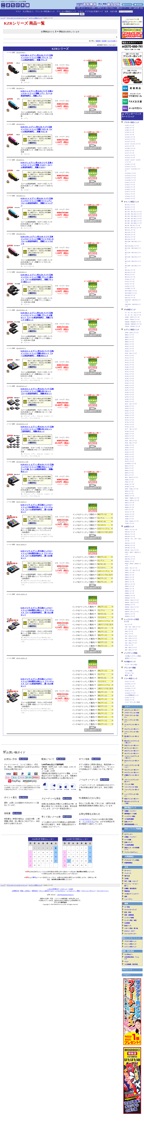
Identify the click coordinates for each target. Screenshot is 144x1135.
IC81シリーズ (129, 436)
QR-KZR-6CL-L (21, 348)
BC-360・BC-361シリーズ (133, 218)
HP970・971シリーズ (132, 611)
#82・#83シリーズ (131, 650)
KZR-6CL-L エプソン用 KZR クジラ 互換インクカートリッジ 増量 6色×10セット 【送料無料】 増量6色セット (37, 429)
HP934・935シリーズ (132, 602)
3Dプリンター (128, 834)
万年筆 (126, 878)
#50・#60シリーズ (131, 643)
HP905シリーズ (130, 595)
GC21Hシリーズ (130, 684)
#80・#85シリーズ (131, 647)
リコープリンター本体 (131, 787)
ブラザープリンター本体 (131, 713)
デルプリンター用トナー (131, 729)
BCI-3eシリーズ (130, 270)
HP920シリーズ (130, 598)
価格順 (98, 41)
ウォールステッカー (130, 933)
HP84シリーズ (129, 588)
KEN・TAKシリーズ (131, 489)
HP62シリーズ (129, 575)
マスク (18, 11)
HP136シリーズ (130, 545)
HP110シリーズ (130, 532)
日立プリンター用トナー (131, 745)
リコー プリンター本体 (132, 702)
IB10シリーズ (129, 344)
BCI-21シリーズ (130, 237)
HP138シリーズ (130, 548)
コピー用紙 (128, 670)
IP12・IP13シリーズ (131, 477)
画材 (125, 896)
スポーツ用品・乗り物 (131, 928)
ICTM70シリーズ (130, 463)
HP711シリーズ (130, 584)
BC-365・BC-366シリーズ (133, 221)
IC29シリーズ (129, 369)
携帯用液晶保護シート (131, 824)
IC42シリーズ (129, 383)
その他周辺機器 (129, 819)
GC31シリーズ (129, 686)
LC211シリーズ (130, 155)
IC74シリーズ (129, 422)
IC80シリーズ (129, 434)
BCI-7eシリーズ (130, 277)
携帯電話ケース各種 (130, 813)
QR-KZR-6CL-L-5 (21, 386)
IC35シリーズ (129, 381)
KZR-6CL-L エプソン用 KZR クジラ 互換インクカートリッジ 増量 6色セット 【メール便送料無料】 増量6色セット (37, 353)
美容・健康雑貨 (129, 915)
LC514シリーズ (130, 196)
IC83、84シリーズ (131, 440)
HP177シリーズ (130, 557)
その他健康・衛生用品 (131, 964)
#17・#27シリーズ (131, 629)
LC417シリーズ (130, 191)
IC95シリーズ (129, 456)
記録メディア (128, 822)
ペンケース (127, 873)
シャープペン (128, 899)
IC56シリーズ (129, 399)
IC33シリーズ (129, 376)
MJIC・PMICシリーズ (132, 498)
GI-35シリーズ (129, 284)
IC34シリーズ (129, 378)
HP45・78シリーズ (131, 568)
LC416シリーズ (130, 189)
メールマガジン (85, 819)
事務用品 (127, 891)
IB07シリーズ (129, 339)
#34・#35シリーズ (131, 638)
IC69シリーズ (129, 415)
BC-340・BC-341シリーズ (133, 214)
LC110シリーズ (130, 137)
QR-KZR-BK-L (20, 52)
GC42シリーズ (129, 697)
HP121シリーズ (130, 534)
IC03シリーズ (129, 348)
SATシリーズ (129, 509)
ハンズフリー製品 (129, 816)
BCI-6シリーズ (129, 274)
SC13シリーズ (129, 512)
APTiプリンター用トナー (131, 710)
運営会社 (35, 891)
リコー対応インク (130, 678)
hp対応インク (129, 526)
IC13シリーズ (129, 358)
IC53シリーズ (129, 394)
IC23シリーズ (129, 365)
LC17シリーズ (129, 153)
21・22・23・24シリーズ (133, 312)
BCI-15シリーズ (130, 230)
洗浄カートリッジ (131, 658)
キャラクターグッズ (130, 909)
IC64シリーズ (129, 406)
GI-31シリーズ (129, 281)
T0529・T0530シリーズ (132, 326)
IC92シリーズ (129, 452)
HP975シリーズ (130, 614)
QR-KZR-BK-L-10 (21, 310)
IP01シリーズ (129, 466)
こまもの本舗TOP (53, 889)
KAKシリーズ (129, 484)
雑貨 (126, 903)
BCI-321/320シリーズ (132, 246)
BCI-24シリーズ (130, 239)
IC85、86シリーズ (131, 443)
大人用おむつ (28, 11)
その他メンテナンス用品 (133, 656)
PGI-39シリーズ (130, 295)
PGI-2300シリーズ (131, 293)
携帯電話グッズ (130, 808)
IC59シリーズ (129, 401)
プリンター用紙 (130, 668)
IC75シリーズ (129, 424)
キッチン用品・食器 (130, 920)
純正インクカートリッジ (131, 938)
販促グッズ (127, 925)
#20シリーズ (129, 631)
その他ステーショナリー (131, 894)
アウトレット (127, 970)
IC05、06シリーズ (131, 353)
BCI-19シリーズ (130, 234)
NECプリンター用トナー (131, 770)
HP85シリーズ (129, 591)
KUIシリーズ (129, 493)
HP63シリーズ (129, 577)
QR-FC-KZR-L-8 (21, 544)
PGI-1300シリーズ (131, 291)
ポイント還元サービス (46, 891)
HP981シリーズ (130, 616)
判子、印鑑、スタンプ (131, 881)
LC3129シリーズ (130, 173)
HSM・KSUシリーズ (131, 332)
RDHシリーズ (129, 507)
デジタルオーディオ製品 (131, 860)
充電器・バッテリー (130, 811)
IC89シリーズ (129, 445)
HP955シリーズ (130, 609)
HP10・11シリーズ (131, 529)
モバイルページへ (103, 891)
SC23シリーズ (129, 514)
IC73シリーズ (129, 420)
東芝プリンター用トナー (131, 799)
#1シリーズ (128, 624)
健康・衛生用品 (128, 951)
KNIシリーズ (129, 491)
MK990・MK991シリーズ (133, 324)
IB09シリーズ (129, 342)
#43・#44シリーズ (131, 640)
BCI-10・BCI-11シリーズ (133, 227)
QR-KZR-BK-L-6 (21, 272)
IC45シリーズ (129, 385)
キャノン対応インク (131, 202)
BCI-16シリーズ (130, 232)
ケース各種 (127, 839)
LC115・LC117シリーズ (132, 144)
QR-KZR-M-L (20, 124)
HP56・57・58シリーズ (132, 570)
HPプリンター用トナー (131, 748)
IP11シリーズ (129, 475)
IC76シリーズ (129, 427)
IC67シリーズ (129, 413)
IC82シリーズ (129, 438)
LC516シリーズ (130, 198)
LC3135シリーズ (130, 178)
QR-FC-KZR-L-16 (21, 658)
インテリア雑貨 (129, 917)
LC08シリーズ (129, 128)
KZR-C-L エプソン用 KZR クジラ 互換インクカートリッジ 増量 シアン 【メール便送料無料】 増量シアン (37, 93)
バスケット (63, 889)
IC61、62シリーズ (131, 404)
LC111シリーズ (130, 139)
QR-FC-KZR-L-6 (21, 502)
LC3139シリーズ (130, 180)
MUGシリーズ (129, 502)
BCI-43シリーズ (130, 272)
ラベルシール (129, 673)
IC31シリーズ (129, 371)
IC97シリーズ (129, 461)
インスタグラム (88, 822)
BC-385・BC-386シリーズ (133, 223)
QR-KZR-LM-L (21, 234)
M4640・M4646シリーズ (133, 322)
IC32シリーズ (129, 374)
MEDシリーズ (129, 496)
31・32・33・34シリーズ (133, 315)
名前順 (104, 41)
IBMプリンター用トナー (131, 751)
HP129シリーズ (130, 536)
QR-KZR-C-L (20, 88)
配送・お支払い (25, 891)
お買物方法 (15, 891)
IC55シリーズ (129, 397)
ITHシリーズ (129, 482)
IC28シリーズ (129, 367)
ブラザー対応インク (131, 122)
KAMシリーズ (129, 486)
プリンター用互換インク (45, 11)
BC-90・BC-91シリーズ (132, 225)
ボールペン (127, 870)
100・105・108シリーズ (132, 627)
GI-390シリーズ (130, 288)
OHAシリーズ (129, 505)
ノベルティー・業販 (73, 891)
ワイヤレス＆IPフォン (131, 852)
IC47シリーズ (129, 390)
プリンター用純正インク (66, 11)
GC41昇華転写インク (132, 695)
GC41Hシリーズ (130, 693)
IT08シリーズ (129, 480)
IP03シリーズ (129, 468)
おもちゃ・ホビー (129, 931)
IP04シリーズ (129, 470)
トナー (80, 11)
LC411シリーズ (130, 182)
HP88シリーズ (129, 593)
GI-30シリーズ (129, 279)
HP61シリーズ (129, 572)
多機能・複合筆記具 (130, 888)
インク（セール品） (131, 664)
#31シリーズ (129, 634)
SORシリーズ (129, 516)
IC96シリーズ (129, 459)
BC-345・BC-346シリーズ (133, 216)
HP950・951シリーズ (132, 607)
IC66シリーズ (129, 411)
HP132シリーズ (130, 543)
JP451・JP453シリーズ (132, 319)
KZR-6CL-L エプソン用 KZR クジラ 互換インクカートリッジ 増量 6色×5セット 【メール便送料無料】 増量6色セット (37, 391)
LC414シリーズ (130, 187)
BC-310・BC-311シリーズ (133, 211)
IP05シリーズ (129, 473)
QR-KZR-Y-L (20, 160)
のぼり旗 (113, 11)
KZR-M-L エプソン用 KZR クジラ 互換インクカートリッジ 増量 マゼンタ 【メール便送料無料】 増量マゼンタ (36, 129)
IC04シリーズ (129, 351)
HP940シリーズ (130, 605)
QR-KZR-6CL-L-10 (22, 424)
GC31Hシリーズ (130, 688)
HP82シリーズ (129, 586)
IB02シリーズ (129, 335)
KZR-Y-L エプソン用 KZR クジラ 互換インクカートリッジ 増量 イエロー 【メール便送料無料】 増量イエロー (37, 165)
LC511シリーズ (130, 194)
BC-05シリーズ (130, 207)
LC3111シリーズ (130, 166)
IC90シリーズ (129, 447)
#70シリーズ (129, 645)
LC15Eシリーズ (130, 148)
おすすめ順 (111, 41)
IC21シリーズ (129, 360)
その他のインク (130, 661)
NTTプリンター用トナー (131, 772)
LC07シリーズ (129, 125)
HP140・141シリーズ (132, 550)
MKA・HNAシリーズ (132, 500)
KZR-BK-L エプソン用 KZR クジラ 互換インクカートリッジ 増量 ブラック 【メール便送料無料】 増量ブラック (37, 57)
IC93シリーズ (129, 454)
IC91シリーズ (129, 450)
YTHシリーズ (129, 523)
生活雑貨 (127, 923)
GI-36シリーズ (129, 286)
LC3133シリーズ (130, 175)
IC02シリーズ (129, 346)
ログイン (125, 22)
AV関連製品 (129, 856)
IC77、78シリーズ (131, 429)
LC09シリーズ (129, 130)
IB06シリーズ (129, 337)
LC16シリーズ (129, 150)
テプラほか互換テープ (94, 11)
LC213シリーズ (130, 157)
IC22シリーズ (129, 362)
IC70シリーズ (129, 417)
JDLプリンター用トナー (131, 753)
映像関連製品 (128, 863)
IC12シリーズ (129, 355)
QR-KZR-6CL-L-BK (22, 462)
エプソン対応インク (131, 330)
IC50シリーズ (129, 392)
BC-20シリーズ (130, 209)
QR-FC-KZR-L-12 (21, 594)
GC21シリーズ (129, 681)
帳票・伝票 (128, 675)
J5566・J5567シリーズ (132, 317)
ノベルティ (126, 975)
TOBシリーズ (129, 519)
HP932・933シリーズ (132, 600)
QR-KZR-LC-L (20, 196)
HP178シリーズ (130, 559)
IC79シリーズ (129, 431)
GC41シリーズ (129, 691)
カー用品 (127, 907)
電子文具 (127, 876)
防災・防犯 (127, 912)
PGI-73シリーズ (130, 297)
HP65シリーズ (129, 579)
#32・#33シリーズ (131, 636)
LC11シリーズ (129, 134)
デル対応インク (130, 309)
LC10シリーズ (129, 132)
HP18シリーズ (129, 561)
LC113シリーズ (130, 141)
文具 (106, 11)
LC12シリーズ (129, 146)
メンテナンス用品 (130, 653)
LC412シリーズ (130, 185)
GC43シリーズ (129, 700)
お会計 (71, 889)
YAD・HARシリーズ (131, 521)
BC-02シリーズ (130, 205)
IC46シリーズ (129, 387)
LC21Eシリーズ (130, 164)
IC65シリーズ (129, 408)
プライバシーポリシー (88, 891)
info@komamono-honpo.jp (65, 895)
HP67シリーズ (129, 582)
